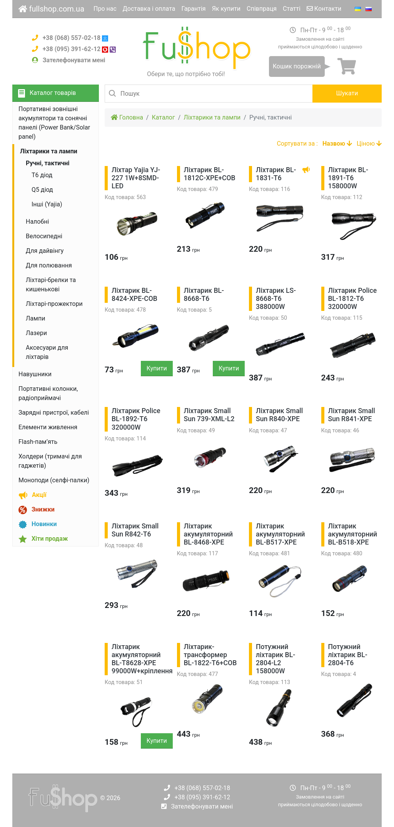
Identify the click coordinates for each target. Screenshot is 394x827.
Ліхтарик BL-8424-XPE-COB (134, 294)
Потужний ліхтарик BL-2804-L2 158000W (275, 659)
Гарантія (193, 8)
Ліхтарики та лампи (212, 117)
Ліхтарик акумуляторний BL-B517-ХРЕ (280, 534)
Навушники (35, 374)
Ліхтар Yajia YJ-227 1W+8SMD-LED (136, 178)
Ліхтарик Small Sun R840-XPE (279, 415)
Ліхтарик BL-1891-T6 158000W (348, 178)
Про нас (105, 8)
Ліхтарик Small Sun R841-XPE (351, 415)
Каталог (163, 117)
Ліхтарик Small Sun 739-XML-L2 (209, 415)
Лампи (35, 318)
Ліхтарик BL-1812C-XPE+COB (209, 174)
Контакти (324, 8)
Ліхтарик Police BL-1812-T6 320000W (352, 299)
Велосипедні (44, 236)
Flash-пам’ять (37, 441)
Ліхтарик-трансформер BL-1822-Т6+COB (210, 655)
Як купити (226, 8)
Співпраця (262, 8)
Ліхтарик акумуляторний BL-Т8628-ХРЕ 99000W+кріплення (142, 659)
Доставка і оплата (149, 8)
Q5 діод (42, 189)
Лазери (36, 333)
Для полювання (49, 265)
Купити (157, 368)
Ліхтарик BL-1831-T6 (276, 174)
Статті (292, 8)
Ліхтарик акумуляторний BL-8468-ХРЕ (208, 534)
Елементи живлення (47, 427)
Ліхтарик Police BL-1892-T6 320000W (136, 419)
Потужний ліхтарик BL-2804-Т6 (347, 655)
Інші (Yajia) (47, 204)
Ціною (369, 143)
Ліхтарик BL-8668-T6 (204, 294)
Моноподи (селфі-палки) (53, 480)
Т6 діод (42, 175)
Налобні (37, 221)
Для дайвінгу (44, 250)
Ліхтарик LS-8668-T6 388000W (276, 299)
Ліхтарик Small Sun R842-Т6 (135, 530)
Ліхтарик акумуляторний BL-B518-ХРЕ (352, 534)
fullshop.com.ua (51, 8)
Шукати (347, 93)
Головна (127, 117)
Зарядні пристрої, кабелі (53, 412)
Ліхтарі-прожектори (54, 303)
